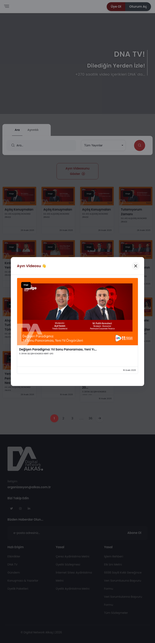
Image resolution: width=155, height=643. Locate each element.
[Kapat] (136, 266)
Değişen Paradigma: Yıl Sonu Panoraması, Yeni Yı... (58, 349)
